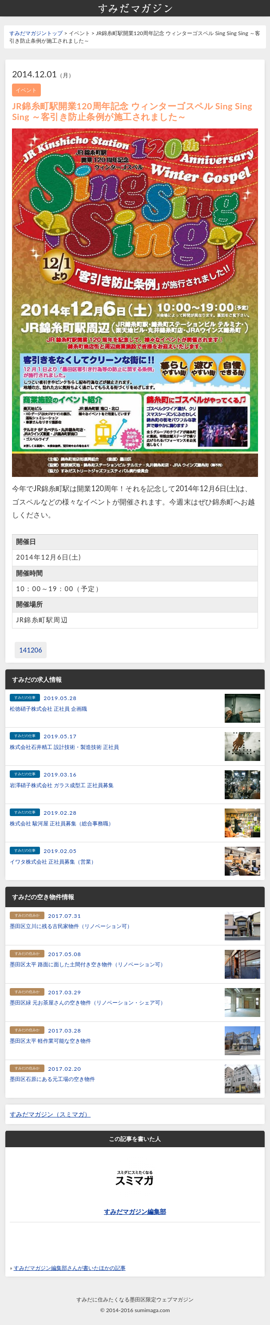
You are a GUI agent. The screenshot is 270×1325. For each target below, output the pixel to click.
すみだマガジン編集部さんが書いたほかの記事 (70, 1268)
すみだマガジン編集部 (135, 1211)
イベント (26, 90)
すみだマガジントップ (36, 33)
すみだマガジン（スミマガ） (50, 1114)
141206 (30, 650)
